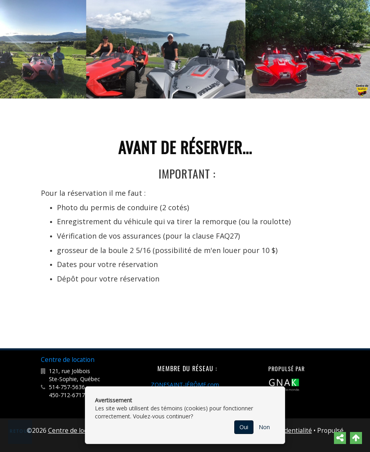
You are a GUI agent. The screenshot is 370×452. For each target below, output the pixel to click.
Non (264, 427)
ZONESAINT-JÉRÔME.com (185, 384)
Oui (243, 427)
